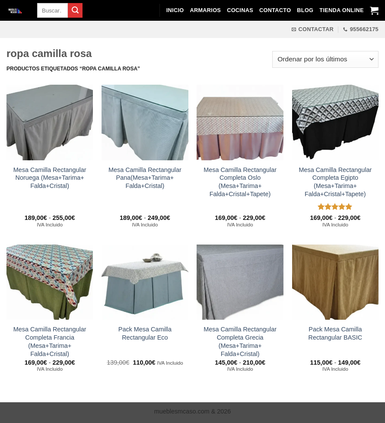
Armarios (205, 10)
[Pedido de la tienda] (325, 59)
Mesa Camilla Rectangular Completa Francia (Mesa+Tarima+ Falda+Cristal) (49, 341)
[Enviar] (75, 10)
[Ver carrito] (374, 10)
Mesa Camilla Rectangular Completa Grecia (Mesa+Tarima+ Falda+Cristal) (240, 341)
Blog (305, 10)
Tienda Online (341, 10)
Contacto (275, 10)
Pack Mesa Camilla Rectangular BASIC (335, 333)
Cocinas (240, 10)
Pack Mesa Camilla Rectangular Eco (145, 333)
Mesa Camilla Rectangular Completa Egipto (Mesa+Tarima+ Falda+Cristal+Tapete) (335, 181)
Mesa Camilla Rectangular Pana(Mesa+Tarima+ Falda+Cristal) (144, 177)
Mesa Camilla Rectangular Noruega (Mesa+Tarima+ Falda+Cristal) (49, 177)
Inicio (175, 10)
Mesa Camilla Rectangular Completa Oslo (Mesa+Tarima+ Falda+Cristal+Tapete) (240, 181)
